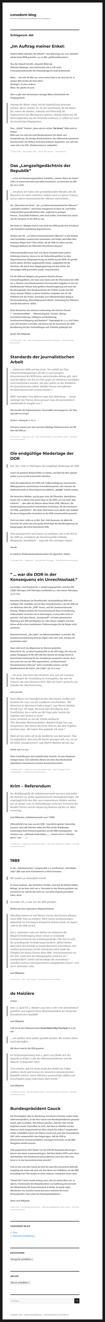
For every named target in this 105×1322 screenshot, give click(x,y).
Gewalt (33, 979)
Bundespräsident (53, 1207)
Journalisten (58, 437)
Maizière (56, 1092)
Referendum (60, 844)
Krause (49, 340)
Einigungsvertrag (39, 340)
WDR (66, 437)
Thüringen (50, 560)
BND (44, 1207)
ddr (45, 151)
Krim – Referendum (30, 786)
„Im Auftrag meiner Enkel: (37, 46)
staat (35, 151)
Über (15, 1232)
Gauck (67, 1207)
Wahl (68, 844)
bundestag (25, 1207)
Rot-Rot (42, 560)
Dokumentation (45, 437)
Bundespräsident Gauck (35, 1108)
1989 (15, 860)
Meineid (64, 1092)
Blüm (41, 151)
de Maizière (22, 993)
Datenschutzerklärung (23, 1236)
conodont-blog (23, 15)
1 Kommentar (60, 151)
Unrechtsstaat (15, 772)
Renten (50, 151)
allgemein (26, 437)
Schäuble (56, 340)
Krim (53, 844)
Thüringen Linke (63, 769)
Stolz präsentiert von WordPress (56, 1315)
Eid (51, 1092)
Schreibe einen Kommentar (67, 560)
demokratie (27, 151)
